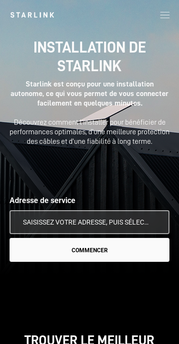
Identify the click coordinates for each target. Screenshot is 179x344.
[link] (32, 15)
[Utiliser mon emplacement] (155, 222)
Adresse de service (42, 200)
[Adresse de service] (89, 222)
